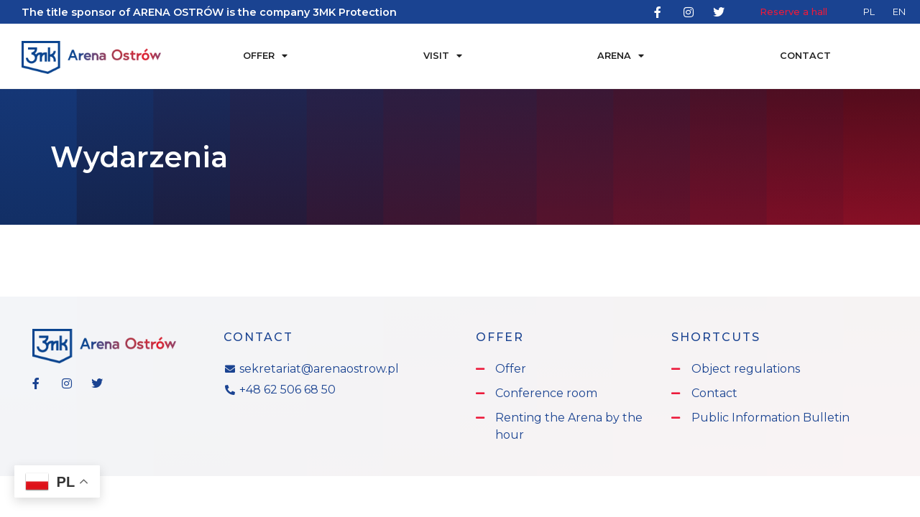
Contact (805, 55)
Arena (620, 56)
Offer (265, 56)
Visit (442, 56)
